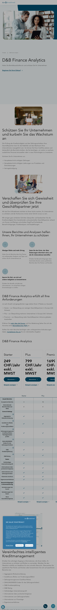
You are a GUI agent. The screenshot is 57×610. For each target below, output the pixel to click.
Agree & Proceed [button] (29, 545)
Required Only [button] (19, 545)
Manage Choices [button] (9, 545)
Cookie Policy (24, 541)
